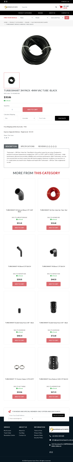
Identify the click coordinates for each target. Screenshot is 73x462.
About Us (52, 13)
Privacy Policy (36, 418)
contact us (65, 1)
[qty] (11, 118)
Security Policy (38, 437)
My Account (7, 430)
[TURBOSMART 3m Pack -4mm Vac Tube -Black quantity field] (13, 109)
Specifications (27, 146)
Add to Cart (32, 109)
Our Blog (21, 433)
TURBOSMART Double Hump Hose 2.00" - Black (19, 322)
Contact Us (65, 13)
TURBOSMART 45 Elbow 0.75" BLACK (19, 266)
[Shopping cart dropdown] (64, 7)
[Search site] (56, 7)
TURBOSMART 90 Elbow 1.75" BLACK (53, 266)
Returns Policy (38, 435)
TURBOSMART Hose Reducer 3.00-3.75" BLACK (53, 379)
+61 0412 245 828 (58, 436)
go (67, 17)
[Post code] (45, 118)
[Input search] (37, 7)
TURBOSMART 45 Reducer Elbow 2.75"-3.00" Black (19, 210)
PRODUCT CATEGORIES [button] (25, 13)
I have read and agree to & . (24, 418)
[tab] (11, 146)
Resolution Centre (9, 435)
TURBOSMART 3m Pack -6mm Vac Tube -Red (53, 210)
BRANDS (40, 13)
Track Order (7, 433)
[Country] (28, 118)
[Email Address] (30, 415)
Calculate (62, 118)
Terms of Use (38, 430)
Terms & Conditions (27, 418)
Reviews (47, 146)
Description (11, 146)
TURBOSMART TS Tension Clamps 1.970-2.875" (19, 379)
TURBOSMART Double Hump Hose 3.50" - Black (53, 322)
